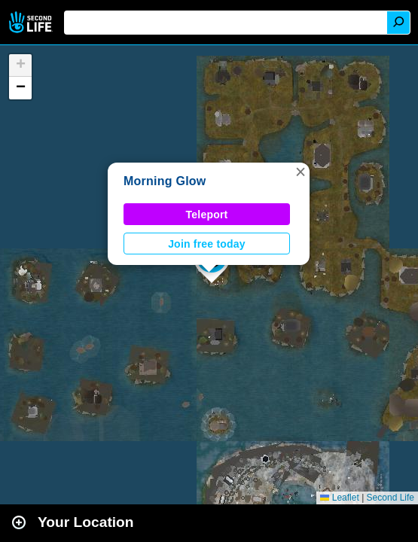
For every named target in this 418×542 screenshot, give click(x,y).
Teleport (207, 215)
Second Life (32, 22)
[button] (300, 172)
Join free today (207, 244)
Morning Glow (165, 181)
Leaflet (339, 497)
